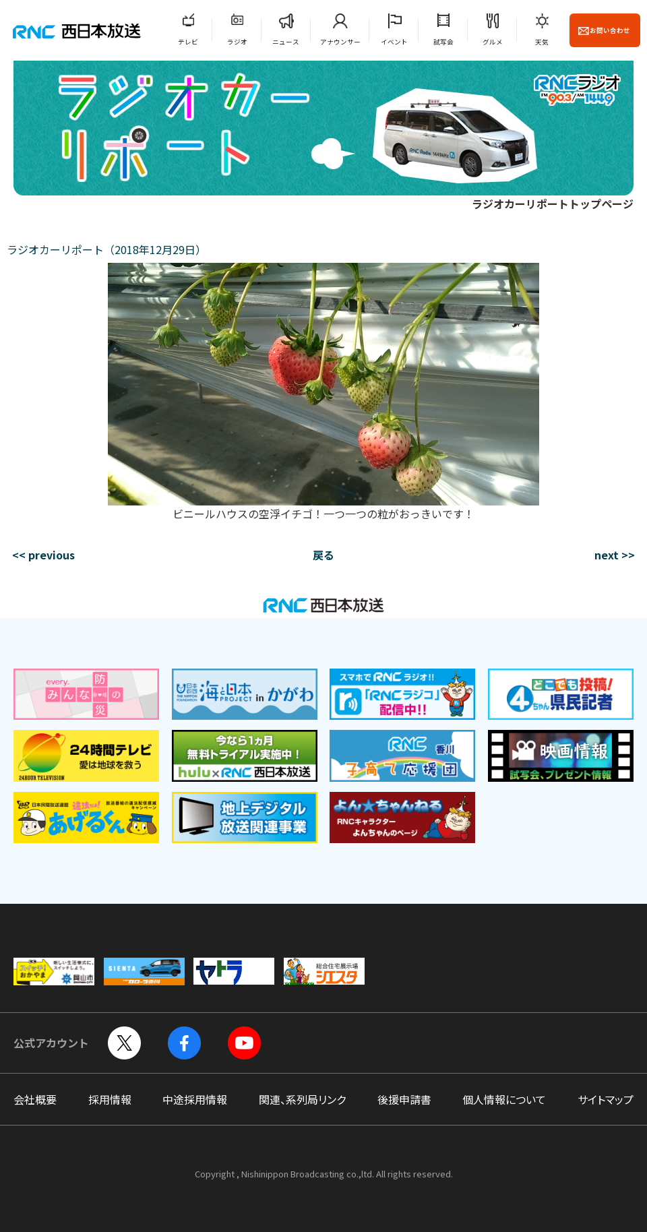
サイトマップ (606, 1099)
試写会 (443, 42)
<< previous (43, 555)
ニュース (285, 42)
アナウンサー (340, 42)
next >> (614, 555)
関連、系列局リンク (302, 1099)
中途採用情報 (194, 1099)
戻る (323, 555)
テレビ (188, 42)
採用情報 (109, 1099)
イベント (394, 42)
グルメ (493, 42)
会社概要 (35, 1099)
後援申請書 (404, 1099)
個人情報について (504, 1099)
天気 (542, 42)
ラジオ (237, 42)
